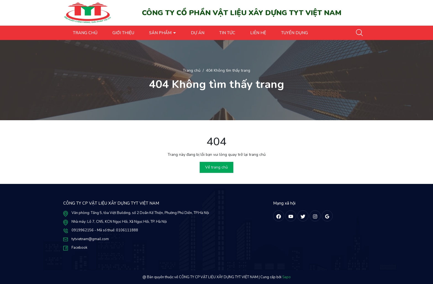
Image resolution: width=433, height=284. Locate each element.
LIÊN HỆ (258, 33)
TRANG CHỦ (85, 33)
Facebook (79, 247)
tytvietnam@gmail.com (90, 239)
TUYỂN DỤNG (294, 33)
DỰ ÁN (197, 33)
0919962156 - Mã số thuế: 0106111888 (105, 230)
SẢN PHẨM (161, 33)
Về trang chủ (216, 167)
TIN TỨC (227, 33)
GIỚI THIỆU (123, 33)
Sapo (286, 277)
